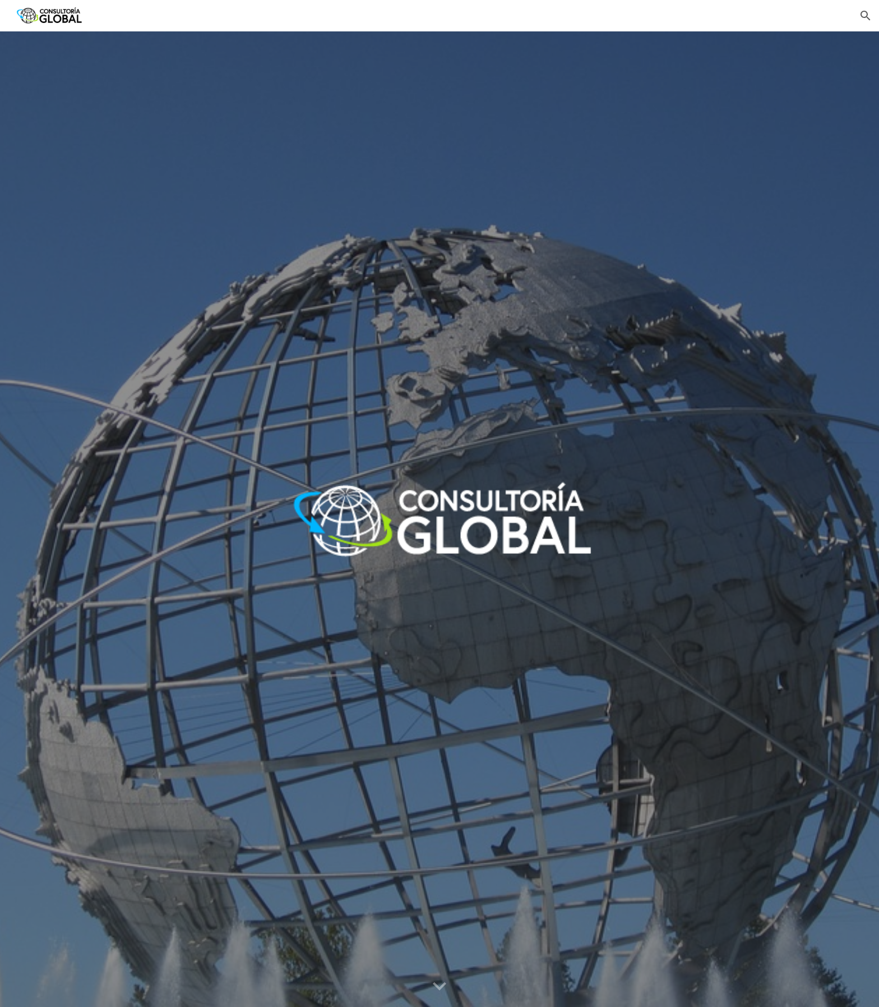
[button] (865, 15)
